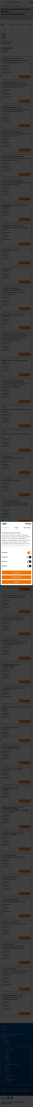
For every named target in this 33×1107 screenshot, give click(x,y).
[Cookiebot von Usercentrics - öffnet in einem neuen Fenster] (25, 524)
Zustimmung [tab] (6, 527)
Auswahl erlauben (16, 577)
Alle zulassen (16, 572)
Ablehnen (16, 582)
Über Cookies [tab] (27, 527)
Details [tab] (16, 527)
